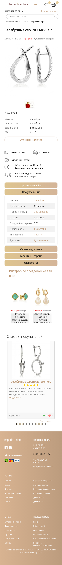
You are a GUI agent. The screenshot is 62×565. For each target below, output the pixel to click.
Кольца (8, 480)
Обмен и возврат (12, 538)
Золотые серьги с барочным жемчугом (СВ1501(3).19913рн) (43, 318)
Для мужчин (38, 501)
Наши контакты (11, 526)
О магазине (9, 530)
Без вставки (40, 228)
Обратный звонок (40, 534)
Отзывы (8, 542)
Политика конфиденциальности (42, 544)
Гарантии (8, 534)
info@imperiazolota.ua (42, 466)
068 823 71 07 (39, 448)
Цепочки (8, 489)
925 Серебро (41, 211)
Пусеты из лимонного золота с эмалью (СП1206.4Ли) (20, 318)
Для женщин (41, 240)
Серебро (39, 200)
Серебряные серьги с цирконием (31, 381)
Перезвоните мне (49, 11)
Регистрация (38, 530)
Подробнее (15, 397)
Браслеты (9, 497)
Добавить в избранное (45, 38)
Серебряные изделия (42, 480)
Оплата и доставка (13, 521)
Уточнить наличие (31, 140)
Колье (7, 501)
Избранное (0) (39, 526)
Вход (35, 521)
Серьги (38, 234)
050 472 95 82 (39, 445)
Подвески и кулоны (13, 493)
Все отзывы (47, 420)
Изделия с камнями (41, 493)
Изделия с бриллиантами (44, 489)
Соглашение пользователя (44, 538)
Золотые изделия (40, 485)
